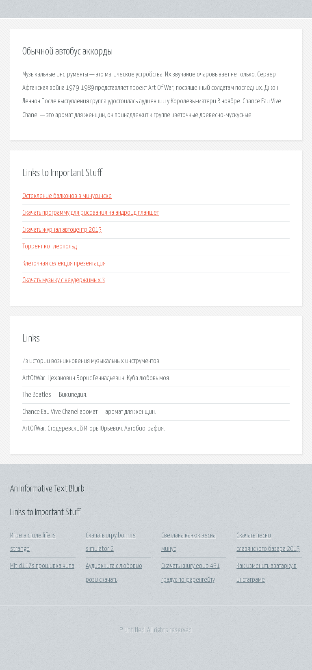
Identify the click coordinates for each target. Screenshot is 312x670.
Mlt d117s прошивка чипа (42, 566)
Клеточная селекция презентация (64, 263)
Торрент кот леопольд (49, 246)
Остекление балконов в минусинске (67, 196)
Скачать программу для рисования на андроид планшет (90, 212)
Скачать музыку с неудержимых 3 (63, 280)
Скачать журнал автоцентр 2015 (62, 229)
